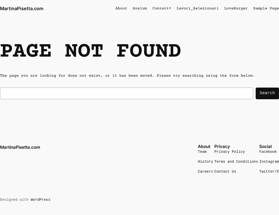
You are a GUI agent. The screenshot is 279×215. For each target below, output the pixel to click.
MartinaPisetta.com (21, 8)
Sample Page (266, 8)
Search (267, 93)
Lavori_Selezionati (198, 8)
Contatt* (161, 8)
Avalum (140, 8)
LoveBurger (236, 8)
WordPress (40, 199)
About (121, 8)
